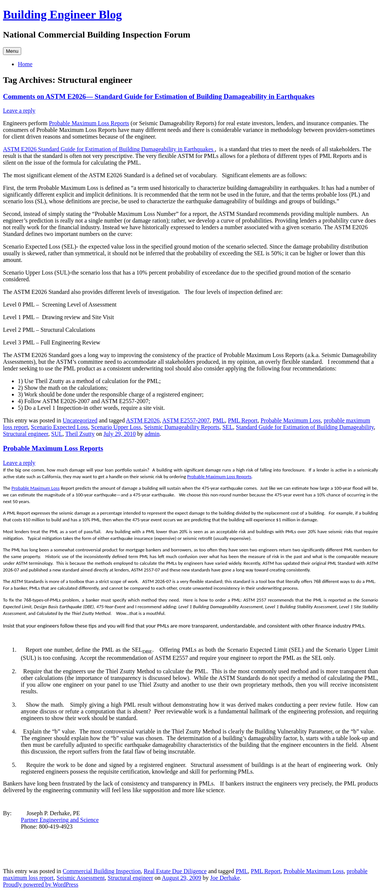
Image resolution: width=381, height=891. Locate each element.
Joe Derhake (225, 878)
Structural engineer (25, 434)
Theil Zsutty (80, 434)
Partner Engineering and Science (60, 820)
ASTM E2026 (143, 420)
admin (152, 434)
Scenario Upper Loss (116, 427)
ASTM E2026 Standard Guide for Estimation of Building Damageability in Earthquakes (109, 149)
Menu (12, 51)
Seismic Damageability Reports (182, 427)
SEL (227, 427)
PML (219, 420)
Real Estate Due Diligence (175, 871)
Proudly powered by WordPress (40, 884)
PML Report (242, 420)
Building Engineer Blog (62, 14)
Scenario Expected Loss (59, 427)
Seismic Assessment (81, 878)
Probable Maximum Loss (290, 420)
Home (25, 64)
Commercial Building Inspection (102, 871)
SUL (57, 434)
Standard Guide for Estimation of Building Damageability (305, 427)
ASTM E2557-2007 (186, 420)
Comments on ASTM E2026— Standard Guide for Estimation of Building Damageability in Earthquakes (158, 96)
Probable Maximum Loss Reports (89, 123)
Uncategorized (80, 420)
